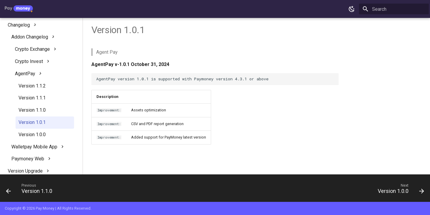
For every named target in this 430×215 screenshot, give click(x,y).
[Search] (394, 9)
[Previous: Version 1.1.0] (31, 190)
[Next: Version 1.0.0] (399, 190)
